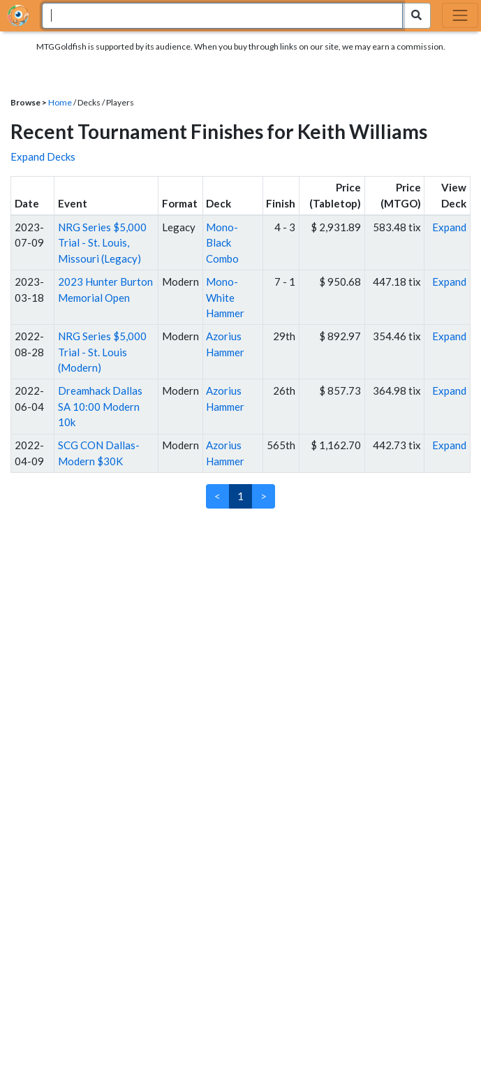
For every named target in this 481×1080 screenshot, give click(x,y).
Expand (449, 227)
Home (60, 102)
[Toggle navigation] (460, 15)
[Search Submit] (416, 16)
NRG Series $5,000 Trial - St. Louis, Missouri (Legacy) (102, 243)
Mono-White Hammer (225, 297)
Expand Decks (42, 156)
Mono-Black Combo (222, 243)
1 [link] (240, 496)
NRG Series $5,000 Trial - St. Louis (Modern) (102, 352)
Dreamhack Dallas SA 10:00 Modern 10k (100, 406)
